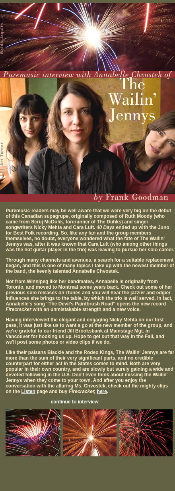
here (102, 391)
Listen (28, 391)
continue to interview (75, 402)
